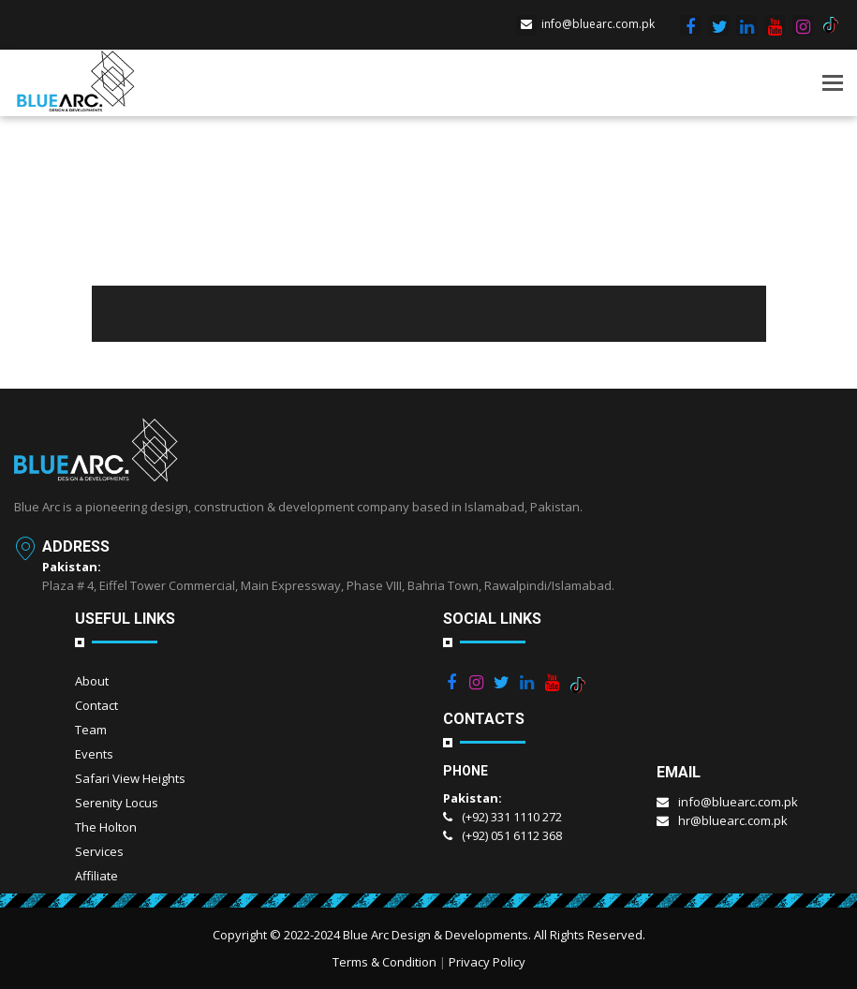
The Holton (106, 827)
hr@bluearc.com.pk (722, 820)
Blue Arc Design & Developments (435, 934)
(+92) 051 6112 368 (502, 835)
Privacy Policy (487, 961)
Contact (96, 705)
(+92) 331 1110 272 (502, 816)
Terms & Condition (384, 961)
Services (99, 851)
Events (94, 753)
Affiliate (96, 875)
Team (91, 729)
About (92, 680)
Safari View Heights (130, 778)
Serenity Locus (116, 802)
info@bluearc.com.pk (585, 24)
